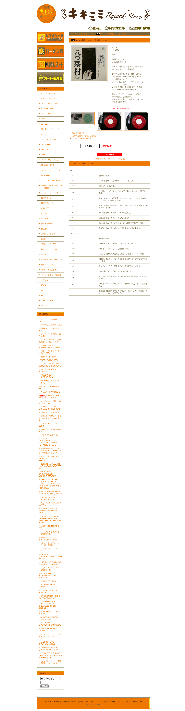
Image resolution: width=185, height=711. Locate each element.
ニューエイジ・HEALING (51, 180)
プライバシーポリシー (133, 702)
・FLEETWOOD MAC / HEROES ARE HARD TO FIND (48, 511)
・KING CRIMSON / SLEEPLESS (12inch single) (50, 346)
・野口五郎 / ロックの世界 (49, 413)
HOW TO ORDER (52, 702)
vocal (43, 155)
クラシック (45, 280)
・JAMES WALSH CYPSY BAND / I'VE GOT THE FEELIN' (49, 458)
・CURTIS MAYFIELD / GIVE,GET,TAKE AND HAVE (50, 624)
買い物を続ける (78, 133)
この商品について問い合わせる (84, 136)
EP (42, 296)
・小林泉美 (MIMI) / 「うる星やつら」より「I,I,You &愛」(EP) (50, 418)
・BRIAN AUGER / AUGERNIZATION (46, 376)
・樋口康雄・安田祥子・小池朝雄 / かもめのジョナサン (50, 538)
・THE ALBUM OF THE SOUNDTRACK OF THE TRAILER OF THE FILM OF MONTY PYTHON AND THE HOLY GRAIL (50, 484)
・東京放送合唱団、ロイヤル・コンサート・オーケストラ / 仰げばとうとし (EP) (50, 451)
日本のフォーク (47, 203)
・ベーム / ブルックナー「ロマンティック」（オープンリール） (50, 636)
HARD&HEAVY (47, 109)
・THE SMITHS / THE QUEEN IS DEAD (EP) (47, 498)
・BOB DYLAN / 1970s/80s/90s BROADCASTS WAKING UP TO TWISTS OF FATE (50, 442)
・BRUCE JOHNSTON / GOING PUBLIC (48, 370)
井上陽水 (44, 229)
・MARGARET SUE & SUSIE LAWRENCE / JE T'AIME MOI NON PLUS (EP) (50, 655)
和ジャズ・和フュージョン (51, 260)
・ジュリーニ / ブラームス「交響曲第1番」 (49, 569)
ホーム (73, 34)
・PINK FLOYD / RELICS (49, 435)
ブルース (44, 150)
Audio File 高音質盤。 (49, 270)
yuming (44, 213)
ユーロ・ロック (47, 114)
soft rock (44, 124)
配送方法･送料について (113, 702)
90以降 (44, 134)
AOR (43, 119)
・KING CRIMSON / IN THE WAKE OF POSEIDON (49, 597)
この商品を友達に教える (81, 139)
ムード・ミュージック (50, 193)
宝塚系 (43, 254)
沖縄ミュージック (48, 234)
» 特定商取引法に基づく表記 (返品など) (109, 159)
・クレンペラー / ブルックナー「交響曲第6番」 (50, 544)
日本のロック (46, 198)
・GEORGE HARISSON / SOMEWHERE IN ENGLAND (50, 365)
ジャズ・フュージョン (50, 160)
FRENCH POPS (47, 165)
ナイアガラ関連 (47, 224)
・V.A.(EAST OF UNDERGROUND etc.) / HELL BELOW (50, 556)
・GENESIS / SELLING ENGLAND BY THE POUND (50, 408)
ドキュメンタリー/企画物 (51, 275)
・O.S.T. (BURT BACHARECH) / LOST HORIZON (47, 575)
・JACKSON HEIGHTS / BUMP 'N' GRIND (48, 618)
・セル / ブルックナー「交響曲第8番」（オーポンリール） (50, 662)
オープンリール (47, 301)
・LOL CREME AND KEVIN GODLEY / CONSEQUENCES (50, 493)
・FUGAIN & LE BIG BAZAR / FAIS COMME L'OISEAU (50, 563)
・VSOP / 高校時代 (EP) (48, 360)
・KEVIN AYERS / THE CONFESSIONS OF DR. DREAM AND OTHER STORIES (48, 605)
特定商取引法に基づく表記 (72, 702)
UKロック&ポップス (49, 93)
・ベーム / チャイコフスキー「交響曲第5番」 (50, 533)
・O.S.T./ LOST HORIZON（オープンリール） (49, 382)
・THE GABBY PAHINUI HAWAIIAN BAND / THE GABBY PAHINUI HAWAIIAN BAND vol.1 (50, 519)
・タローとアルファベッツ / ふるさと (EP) (50, 352)
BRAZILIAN (45, 175)
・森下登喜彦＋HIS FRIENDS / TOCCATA (49, 397)
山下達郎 (44, 218)
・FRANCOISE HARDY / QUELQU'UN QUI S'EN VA (49, 649)
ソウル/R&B (45, 145)
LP (42, 290)
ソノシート (45, 306)
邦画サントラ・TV (48, 244)
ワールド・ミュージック (50, 170)
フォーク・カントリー (50, 139)
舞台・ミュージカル (49, 249)
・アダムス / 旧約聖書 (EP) (49, 392)
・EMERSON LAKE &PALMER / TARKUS (47, 643)
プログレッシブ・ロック (50, 104)
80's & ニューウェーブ (50, 129)
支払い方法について (93, 702)
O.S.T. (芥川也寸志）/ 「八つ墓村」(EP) (113, 34)
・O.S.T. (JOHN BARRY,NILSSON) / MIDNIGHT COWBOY (47, 474)
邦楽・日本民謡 (47, 265)
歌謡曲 (43, 239)
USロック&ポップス (49, 98)
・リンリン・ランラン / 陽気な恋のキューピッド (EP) (50, 341)
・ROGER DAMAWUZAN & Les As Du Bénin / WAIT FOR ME (50, 466)
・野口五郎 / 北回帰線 (47, 357)
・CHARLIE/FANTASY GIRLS (50, 325)
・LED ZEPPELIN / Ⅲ (47, 581)
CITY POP (45, 208)
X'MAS (43, 285)
